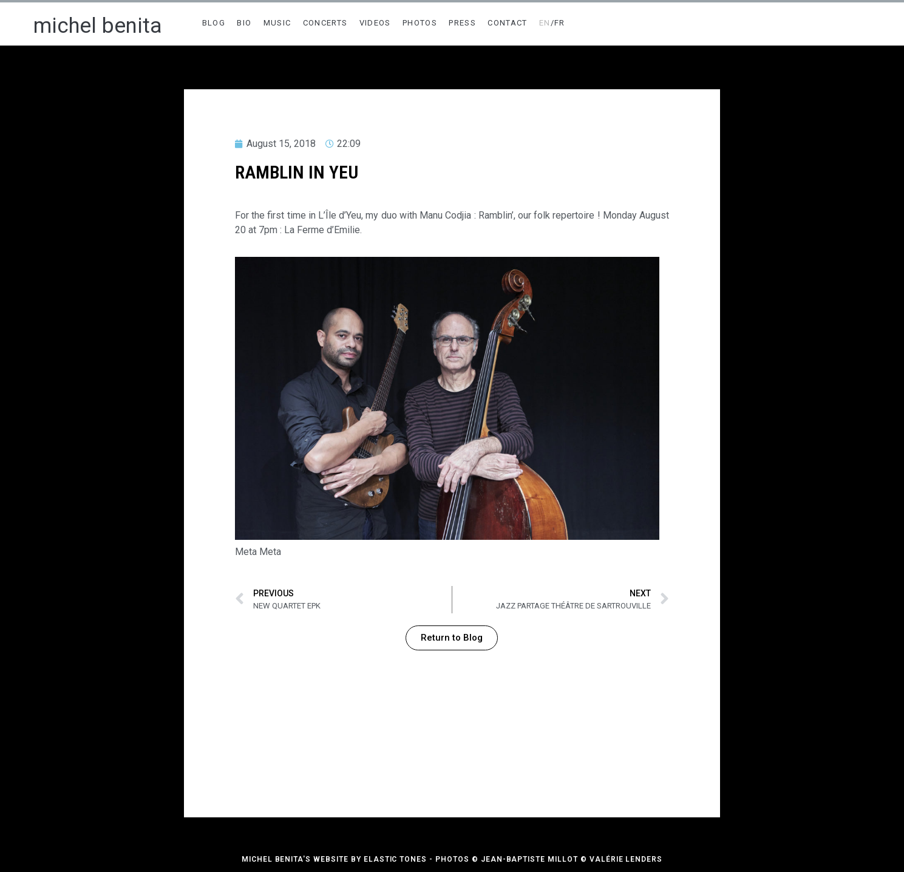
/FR (552, 22)
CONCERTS (325, 22)
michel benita (97, 25)
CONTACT (507, 22)
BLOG (213, 22)
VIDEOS (375, 22)
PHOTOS (420, 22)
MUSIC (277, 22)
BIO (244, 22)
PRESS (462, 22)
